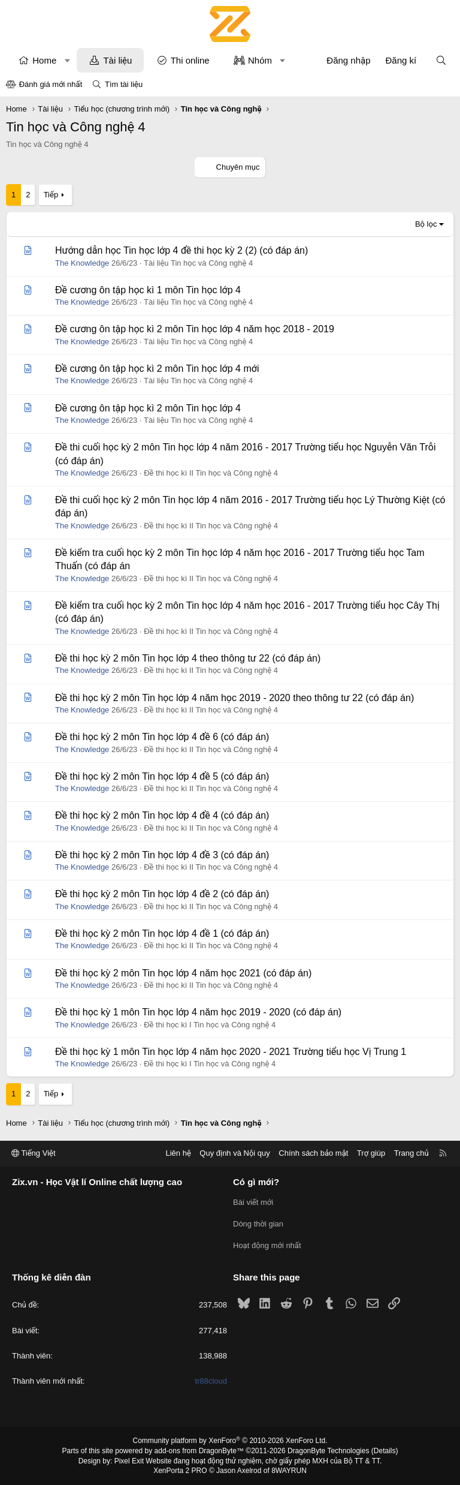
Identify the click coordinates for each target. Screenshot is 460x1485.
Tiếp (51, 194)
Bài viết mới (253, 1202)
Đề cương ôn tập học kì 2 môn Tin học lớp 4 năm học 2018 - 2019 (194, 329)
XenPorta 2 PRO (180, 1470)
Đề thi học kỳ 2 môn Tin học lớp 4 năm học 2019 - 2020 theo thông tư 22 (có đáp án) (234, 698)
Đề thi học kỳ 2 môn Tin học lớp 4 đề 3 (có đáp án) (162, 855)
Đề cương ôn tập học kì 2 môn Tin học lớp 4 (148, 408)
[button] (67, 60)
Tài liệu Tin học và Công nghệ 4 (198, 262)
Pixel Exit (129, 1461)
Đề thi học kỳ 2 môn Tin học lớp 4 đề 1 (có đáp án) (162, 933)
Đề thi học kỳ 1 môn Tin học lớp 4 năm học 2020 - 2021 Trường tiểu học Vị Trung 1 (230, 1052)
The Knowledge (82, 262)
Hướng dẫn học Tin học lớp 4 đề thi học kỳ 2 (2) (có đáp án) (181, 250)
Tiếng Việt (33, 1153)
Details (385, 1451)
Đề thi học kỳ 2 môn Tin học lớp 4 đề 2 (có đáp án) (162, 894)
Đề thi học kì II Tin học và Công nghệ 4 (211, 472)
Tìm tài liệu (124, 84)
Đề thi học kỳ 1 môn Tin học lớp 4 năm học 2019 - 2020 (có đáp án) (198, 1012)
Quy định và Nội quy (234, 1153)
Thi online (190, 60)
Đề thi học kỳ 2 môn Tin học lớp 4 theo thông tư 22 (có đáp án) (187, 658)
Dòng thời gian (258, 1223)
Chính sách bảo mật (313, 1153)
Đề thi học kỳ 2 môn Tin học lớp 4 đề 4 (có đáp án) (162, 815)
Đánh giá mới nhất (51, 84)
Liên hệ (177, 1153)
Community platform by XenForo (230, 1440)
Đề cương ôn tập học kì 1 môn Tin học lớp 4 (148, 290)
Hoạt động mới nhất (267, 1245)
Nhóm (260, 60)
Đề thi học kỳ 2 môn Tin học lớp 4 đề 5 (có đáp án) (162, 776)
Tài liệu (117, 60)
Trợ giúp (371, 1153)
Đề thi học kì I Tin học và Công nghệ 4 (210, 1024)
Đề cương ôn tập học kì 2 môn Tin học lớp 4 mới (157, 368)
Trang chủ (411, 1153)
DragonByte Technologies (329, 1451)
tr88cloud (211, 1380)
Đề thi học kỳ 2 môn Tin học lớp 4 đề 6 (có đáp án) (162, 737)
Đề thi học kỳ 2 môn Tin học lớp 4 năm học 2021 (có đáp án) (183, 973)
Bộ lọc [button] (426, 224)
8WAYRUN (289, 1470)
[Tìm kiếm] (441, 60)
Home (44, 60)
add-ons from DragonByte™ (199, 1451)
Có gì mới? (256, 1182)
